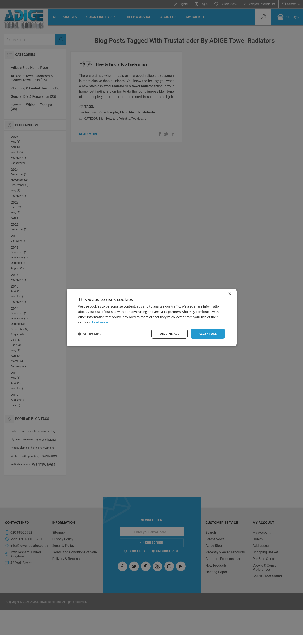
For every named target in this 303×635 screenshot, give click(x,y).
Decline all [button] (169, 334)
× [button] (229, 294)
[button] (90, 334)
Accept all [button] (208, 334)
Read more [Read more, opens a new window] (100, 322)
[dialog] (152, 317)
